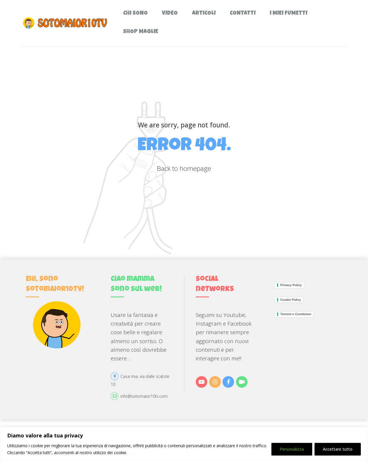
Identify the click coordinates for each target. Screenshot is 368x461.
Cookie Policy (290, 299)
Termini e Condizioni (295, 314)
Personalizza (292, 449)
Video (170, 13)
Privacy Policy (291, 285)
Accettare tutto (337, 449)
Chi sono (135, 13)
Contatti (243, 13)
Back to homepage (184, 168)
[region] (184, 444)
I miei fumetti (288, 13)
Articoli (204, 13)
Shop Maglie (140, 32)
